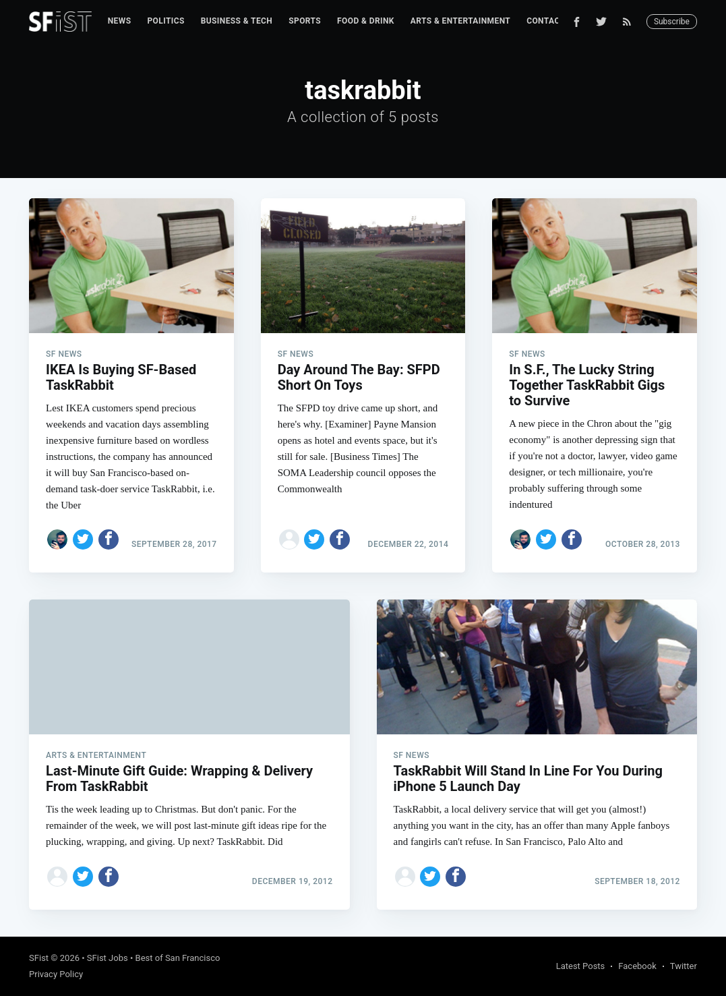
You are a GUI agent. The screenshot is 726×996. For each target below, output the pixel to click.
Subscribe (672, 21)
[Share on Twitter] (82, 539)
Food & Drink (365, 21)
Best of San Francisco (177, 958)
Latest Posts (580, 966)
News (119, 21)
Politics (165, 21)
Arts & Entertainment (460, 21)
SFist (39, 958)
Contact (545, 21)
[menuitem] (120, 21)
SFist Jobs (107, 958)
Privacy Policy (56, 974)
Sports (305, 21)
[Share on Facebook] (108, 539)
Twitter (683, 966)
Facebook (637, 966)
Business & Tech (237, 21)
